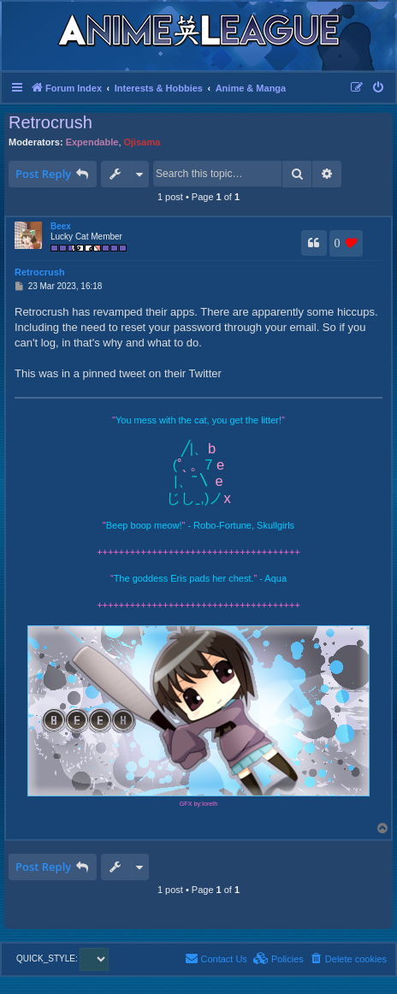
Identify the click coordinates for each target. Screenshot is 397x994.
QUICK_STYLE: (62, 958)
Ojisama (142, 142)
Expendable (92, 142)
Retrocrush (50, 122)
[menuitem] (379, 88)
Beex (60, 226)
